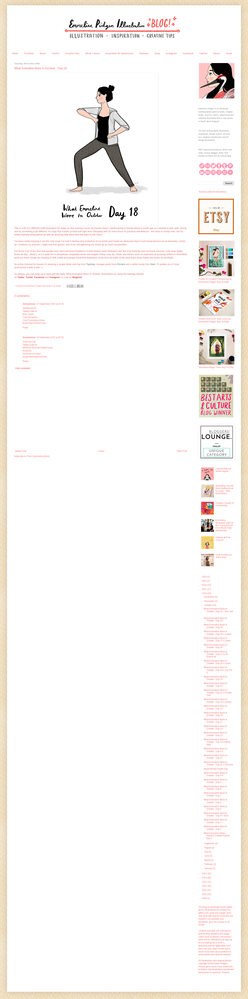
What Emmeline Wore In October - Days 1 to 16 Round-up (216, 654)
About (216, 53)
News (43, 53)
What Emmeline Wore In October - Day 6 (215, 800)
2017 (204, 589)
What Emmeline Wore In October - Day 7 (215, 794)
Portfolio (29, 53)
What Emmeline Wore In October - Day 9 (215, 780)
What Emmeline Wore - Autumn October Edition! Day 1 (217, 836)
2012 (204, 886)
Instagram (171, 53)
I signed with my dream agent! (223, 469)
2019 (204, 581)
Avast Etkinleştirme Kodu (35, 356)
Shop (157, 53)
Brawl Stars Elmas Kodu (34, 323)
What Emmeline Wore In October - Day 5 (215, 807)
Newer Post (20, 451)
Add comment (22, 368)
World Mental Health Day (216, 769)
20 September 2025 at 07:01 (50, 337)
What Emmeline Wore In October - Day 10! (215, 774)
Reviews (144, 53)
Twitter (203, 53)
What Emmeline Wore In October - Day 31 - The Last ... (218, 611)
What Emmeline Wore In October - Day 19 (215, 707)
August (208, 847)
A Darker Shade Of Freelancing (225, 504)
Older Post (182, 451)
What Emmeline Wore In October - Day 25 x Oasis (217, 662)
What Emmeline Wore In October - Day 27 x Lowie (217, 639)
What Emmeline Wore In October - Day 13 (215, 749)
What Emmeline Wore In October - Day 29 (215, 625)
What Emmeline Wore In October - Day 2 (215, 827)
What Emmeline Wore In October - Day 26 (215, 646)
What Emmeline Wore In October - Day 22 (215, 684)
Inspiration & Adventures (120, 53)
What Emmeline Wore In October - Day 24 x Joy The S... (218, 670)
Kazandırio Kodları (32, 353)
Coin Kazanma (30, 317)
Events (55, 53)
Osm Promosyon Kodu (34, 320)
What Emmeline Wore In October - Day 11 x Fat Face (218, 763)
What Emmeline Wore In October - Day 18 (215, 714)
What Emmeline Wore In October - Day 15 (215, 734)
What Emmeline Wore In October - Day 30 (215, 619)
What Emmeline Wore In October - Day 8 (215, 787)
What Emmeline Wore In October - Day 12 (215, 756)
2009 (204, 898)
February (208, 864)
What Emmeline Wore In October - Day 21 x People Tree (218, 692)
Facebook (188, 53)
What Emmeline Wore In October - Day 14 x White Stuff (217, 742)
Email (229, 53)
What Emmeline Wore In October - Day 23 (215, 678)
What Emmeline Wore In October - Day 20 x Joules (217, 700)
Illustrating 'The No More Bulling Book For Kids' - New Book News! (225, 490)
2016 (204, 593)
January (208, 868)
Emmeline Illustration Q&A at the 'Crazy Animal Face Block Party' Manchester (224, 525)
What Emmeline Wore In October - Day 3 (215, 821)
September (209, 843)
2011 (204, 890)
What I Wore (92, 53)
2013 (204, 882)
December (209, 597)
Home (15, 53)
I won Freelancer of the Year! (224, 556)
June (207, 856)
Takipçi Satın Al (30, 311)
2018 (204, 585)
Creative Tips (72, 53)
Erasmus (27, 350)
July (206, 852)
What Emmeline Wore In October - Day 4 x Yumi (216, 814)
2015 (204, 873)
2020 (204, 576)
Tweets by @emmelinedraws (212, 192)
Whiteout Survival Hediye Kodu (38, 347)
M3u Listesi (28, 314)
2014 (204, 877)
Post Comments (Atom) (38, 456)
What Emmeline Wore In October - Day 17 (215, 720)
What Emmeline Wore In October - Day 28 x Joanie (217, 632)
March (207, 860)
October (208, 605)
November (209, 601)
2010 (204, 894)
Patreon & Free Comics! (223, 538)
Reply (25, 327)
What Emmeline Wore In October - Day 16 (215, 727)
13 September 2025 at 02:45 (50, 304)
